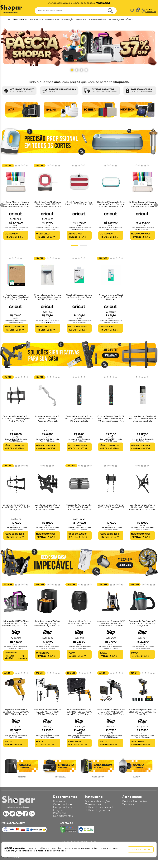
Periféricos (59, 813)
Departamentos (63, 816)
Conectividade (62, 804)
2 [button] (83, 245)
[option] (22, 111)
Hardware (59, 801)
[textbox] (76, 10)
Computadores (62, 807)
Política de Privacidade (55, 851)
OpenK (16, 857)
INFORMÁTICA (36, 19)
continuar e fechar (140, 849)
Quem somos (93, 804)
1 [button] (74, 245)
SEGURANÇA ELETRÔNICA (121, 19)
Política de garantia (97, 810)
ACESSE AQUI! (103, 2)
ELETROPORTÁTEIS (97, 19)
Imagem (58, 810)
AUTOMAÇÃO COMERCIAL (73, 19)
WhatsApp (128, 804)
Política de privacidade (99, 807)
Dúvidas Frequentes (134, 801)
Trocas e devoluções (97, 801)
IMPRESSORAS (52, 19)
